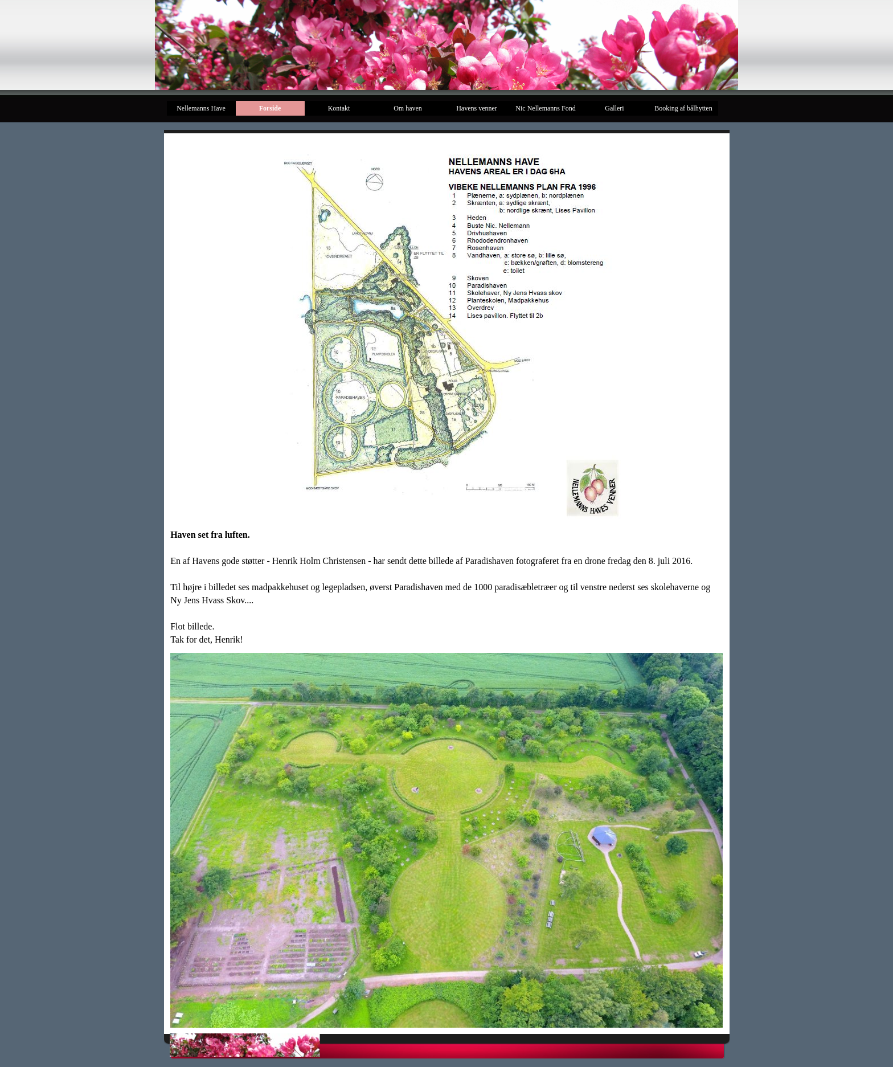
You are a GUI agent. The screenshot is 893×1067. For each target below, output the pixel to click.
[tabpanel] (446, 587)
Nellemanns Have (201, 108)
